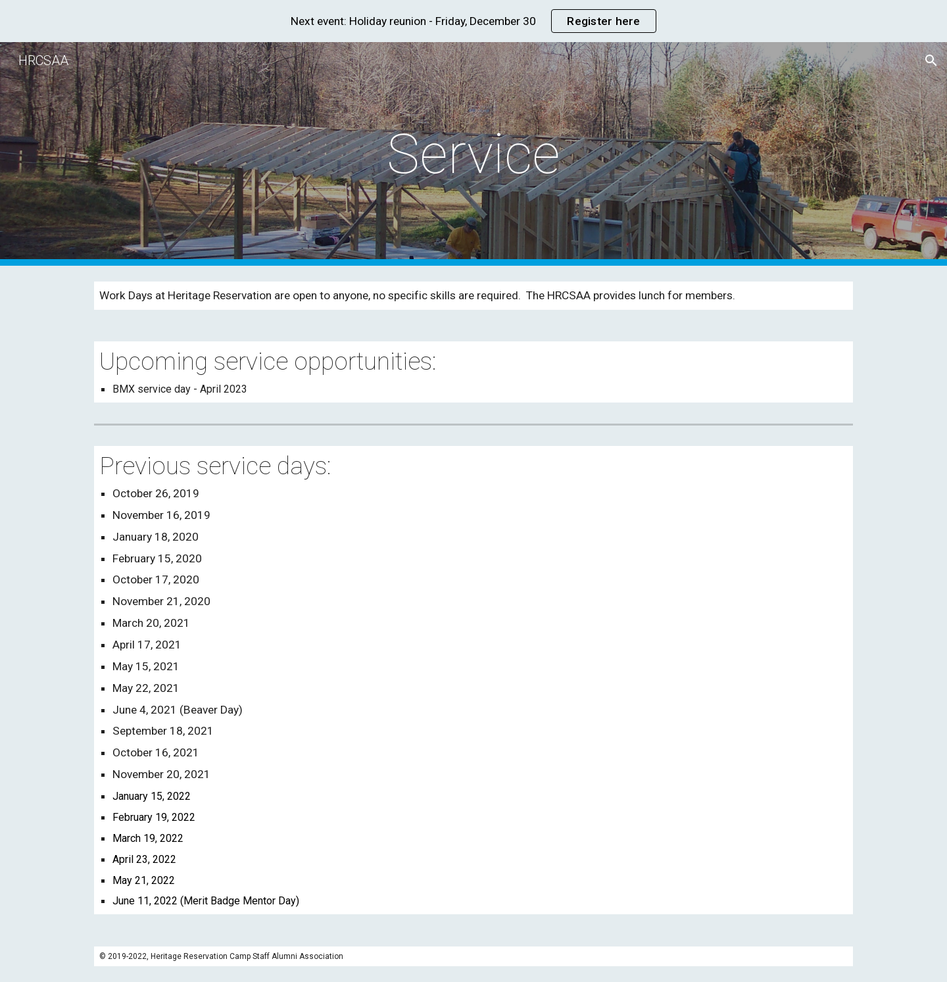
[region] (473, 21)
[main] (473, 154)
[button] (931, 60)
